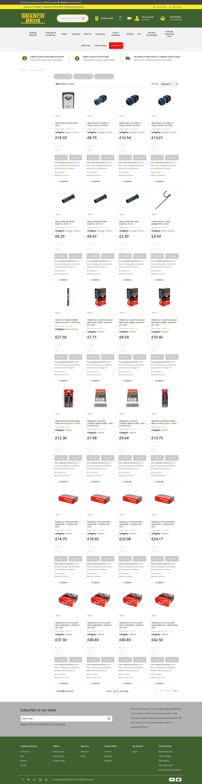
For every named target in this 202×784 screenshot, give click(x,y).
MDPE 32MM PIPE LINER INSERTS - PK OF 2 (129, 222)
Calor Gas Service (166, 765)
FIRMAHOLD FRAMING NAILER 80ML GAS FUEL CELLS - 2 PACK (163, 422)
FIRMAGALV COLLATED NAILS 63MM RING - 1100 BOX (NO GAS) (99, 524)
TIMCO (58, 116)
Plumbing (76, 34)
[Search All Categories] (72, 18)
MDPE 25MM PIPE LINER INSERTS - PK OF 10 (97, 222)
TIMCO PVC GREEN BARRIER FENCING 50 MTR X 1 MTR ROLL (67, 321)
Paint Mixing (164, 761)
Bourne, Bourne (68, 168)
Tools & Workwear (115, 34)
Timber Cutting (165, 756)
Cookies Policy (59, 761)
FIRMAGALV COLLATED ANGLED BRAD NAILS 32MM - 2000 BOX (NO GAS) (100, 322)
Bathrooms (86, 45)
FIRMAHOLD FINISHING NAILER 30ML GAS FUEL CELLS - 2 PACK (67, 422)
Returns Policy (59, 751)
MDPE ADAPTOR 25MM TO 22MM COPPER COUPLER (130, 124)
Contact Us (24, 751)
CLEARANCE (116, 45)
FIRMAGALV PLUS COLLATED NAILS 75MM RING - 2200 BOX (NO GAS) (131, 625)
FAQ (22, 756)
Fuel (139, 34)
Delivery (23, 761)
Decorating (100, 34)
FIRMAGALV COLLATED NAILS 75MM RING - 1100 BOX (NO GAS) (131, 524)
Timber (64, 34)
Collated (100, 331)
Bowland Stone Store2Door (170, 770)
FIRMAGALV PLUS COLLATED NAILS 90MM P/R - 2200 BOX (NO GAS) (164, 625)
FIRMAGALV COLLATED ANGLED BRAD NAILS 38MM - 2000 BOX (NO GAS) (132, 322)
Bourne (108, 751)
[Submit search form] (83, 18)
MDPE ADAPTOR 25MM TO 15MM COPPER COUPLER (162, 124)
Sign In (135, 751)
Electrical (87, 34)
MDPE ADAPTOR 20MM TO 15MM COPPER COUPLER (98, 124)
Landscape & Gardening (50, 34)
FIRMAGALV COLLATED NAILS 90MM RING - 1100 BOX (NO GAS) (163, 524)
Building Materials (33, 34)
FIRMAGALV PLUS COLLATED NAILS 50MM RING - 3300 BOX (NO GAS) (67, 625)
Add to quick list (62, 175)
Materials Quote (165, 751)
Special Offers (101, 45)
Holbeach (109, 761)
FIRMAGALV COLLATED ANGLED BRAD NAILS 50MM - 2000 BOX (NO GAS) (164, 322)
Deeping (108, 756)
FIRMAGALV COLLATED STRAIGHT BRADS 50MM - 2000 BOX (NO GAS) (131, 423)
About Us (85, 751)
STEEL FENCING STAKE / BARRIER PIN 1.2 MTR (161, 222)
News (83, 756)
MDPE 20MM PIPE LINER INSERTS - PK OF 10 (65, 222)
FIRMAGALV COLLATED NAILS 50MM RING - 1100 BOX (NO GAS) (67, 524)
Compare (61, 181)
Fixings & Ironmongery (151, 34)
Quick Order (162, 7)
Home (24, 70)
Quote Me (60, 172)
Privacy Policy (58, 756)
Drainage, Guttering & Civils (169, 34)
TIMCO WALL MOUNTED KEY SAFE (66, 124)
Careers (23, 765)
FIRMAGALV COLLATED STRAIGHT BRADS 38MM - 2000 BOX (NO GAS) (100, 423)
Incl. (120, 18)
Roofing (130, 34)
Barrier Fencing (167, 230)
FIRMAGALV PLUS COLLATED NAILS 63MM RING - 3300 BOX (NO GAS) (99, 625)
